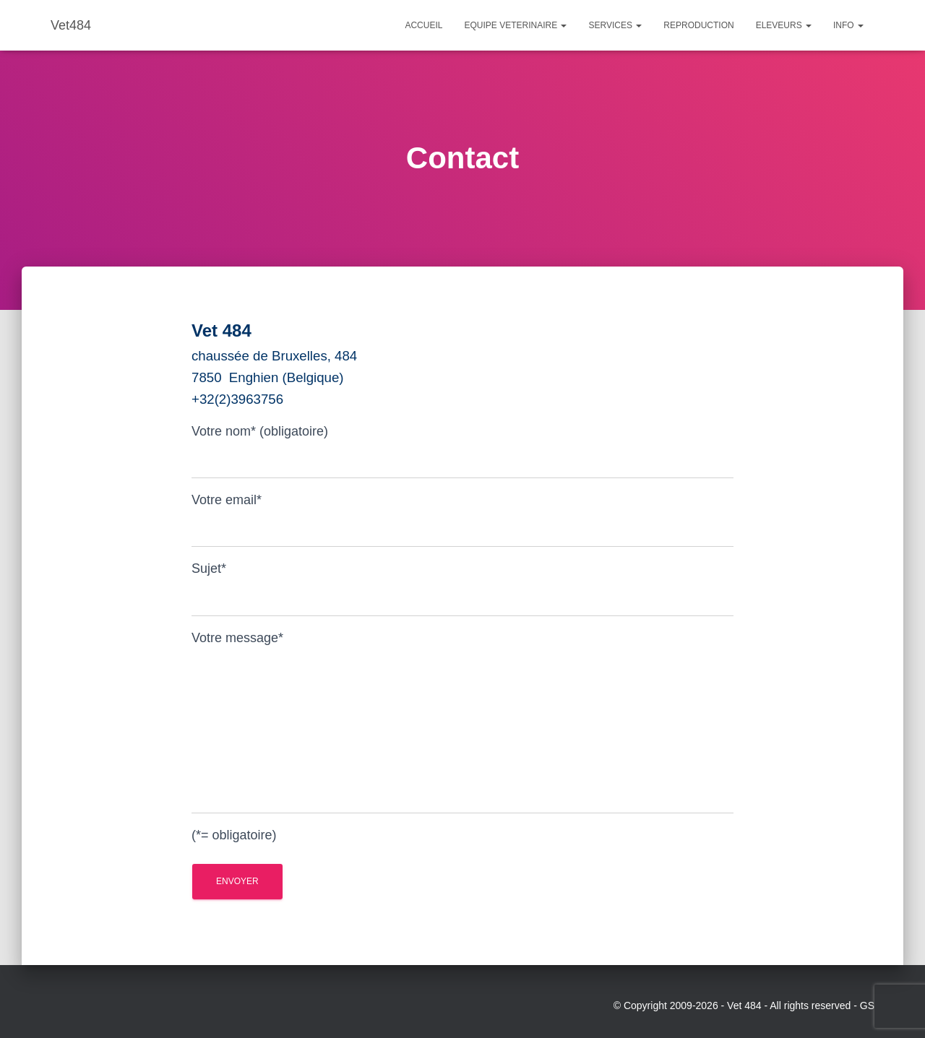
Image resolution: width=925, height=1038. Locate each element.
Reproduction (698, 25)
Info (848, 25)
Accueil (423, 25)
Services (615, 25)
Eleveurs (784, 25)
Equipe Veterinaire (515, 25)
